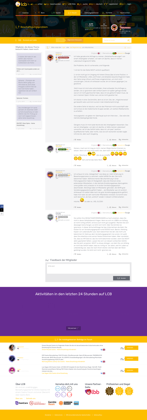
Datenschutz (58, 415)
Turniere (107, 13)
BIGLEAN (59, 146)
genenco (122, 24)
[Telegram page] (57, 388)
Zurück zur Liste (26, 40)
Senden (123, 278)
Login (63, 47)
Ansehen (131, 347)
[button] (103, 350)
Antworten (125, 139)
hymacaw (59, 172)
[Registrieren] (111, 4)
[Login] (125, 4)
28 (122, 347)
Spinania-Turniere (22, 98)
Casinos (24, 13)
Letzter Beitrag (89, 28)
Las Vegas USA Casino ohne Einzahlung (54, 373)
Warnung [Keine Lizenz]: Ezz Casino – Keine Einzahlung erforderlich (63, 361)
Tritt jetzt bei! (73, 328)
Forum (72, 13)
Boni (40, 13)
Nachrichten (123, 13)
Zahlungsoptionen (90, 13)
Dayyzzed (20, 347)
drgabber (20, 358)
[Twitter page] (69, 388)
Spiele (56, 13)
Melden (77, 139)
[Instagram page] (63, 394)
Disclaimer (47, 415)
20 (122, 358)
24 (122, 370)
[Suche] (129, 40)
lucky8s (91, 29)
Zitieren (111, 139)
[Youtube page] (69, 394)
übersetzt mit (123, 53)
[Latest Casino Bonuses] (22, 4)
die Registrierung (75, 47)
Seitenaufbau (99, 415)
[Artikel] (35, 4)
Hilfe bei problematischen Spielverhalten (78, 415)
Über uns (19, 398)
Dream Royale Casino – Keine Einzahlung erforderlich (59, 349)
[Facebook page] (63, 388)
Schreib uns (30, 398)
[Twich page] (57, 394)
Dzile (19, 369)
